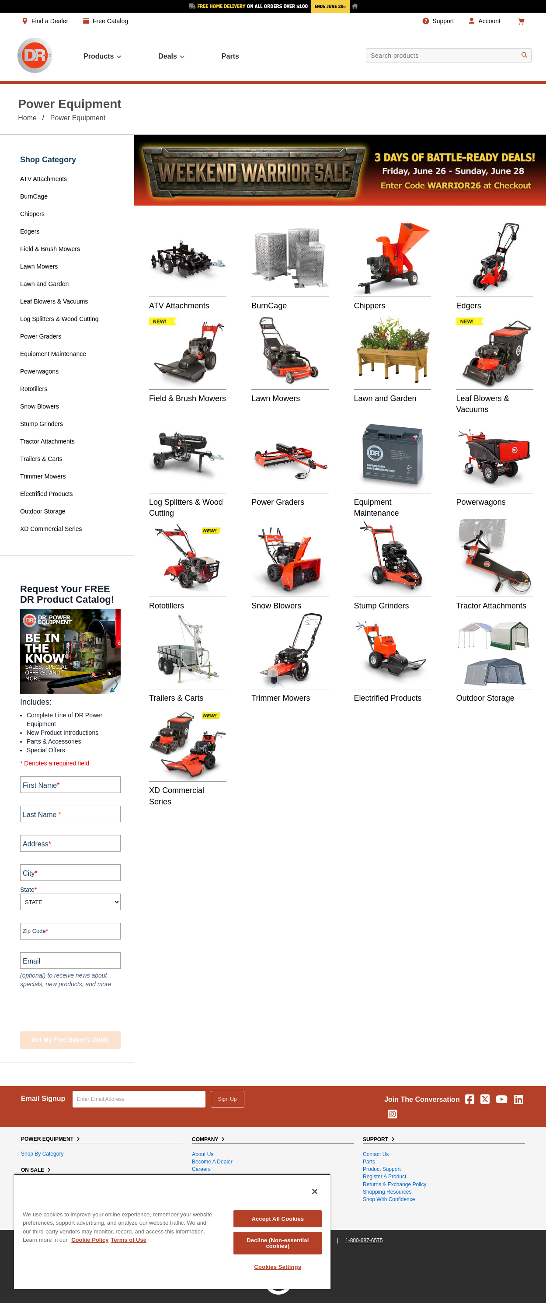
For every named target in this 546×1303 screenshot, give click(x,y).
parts (230, 56)
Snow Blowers (39, 406)
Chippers (33, 213)
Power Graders (40, 336)
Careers (201, 1169)
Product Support (382, 1169)
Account (489, 20)
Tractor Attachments (47, 441)
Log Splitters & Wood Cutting (59, 318)
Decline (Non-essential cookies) (278, 1243)
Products (102, 56)
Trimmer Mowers (43, 476)
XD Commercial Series (51, 528)
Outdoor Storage (43, 511)
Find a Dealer (49, 20)
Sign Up (227, 1099)
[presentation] (73, 1010)
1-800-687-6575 (364, 1240)
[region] (172, 1231)
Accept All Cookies (277, 1219)
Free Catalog (110, 20)
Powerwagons (39, 371)
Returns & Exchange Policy (394, 1184)
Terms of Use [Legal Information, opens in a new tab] (128, 1240)
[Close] (314, 1191)
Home (27, 118)
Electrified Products (46, 493)
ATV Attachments (43, 178)
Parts (369, 1162)
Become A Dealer (212, 1162)
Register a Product (384, 1177)
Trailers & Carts (41, 458)
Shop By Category (42, 1154)
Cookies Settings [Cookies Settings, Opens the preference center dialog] (278, 1267)
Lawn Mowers (39, 266)
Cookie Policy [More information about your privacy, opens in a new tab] (89, 1240)
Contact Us (376, 1154)
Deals (172, 56)
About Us (202, 1154)
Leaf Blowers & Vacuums (54, 301)
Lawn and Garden (44, 283)
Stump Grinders (41, 423)
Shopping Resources (387, 1192)
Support (443, 20)
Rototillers (33, 388)
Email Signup (43, 1098)
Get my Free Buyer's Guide (70, 1039)
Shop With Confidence (389, 1199)
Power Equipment (77, 118)
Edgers (29, 231)
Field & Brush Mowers (51, 248)
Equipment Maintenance (53, 353)
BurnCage (34, 196)
